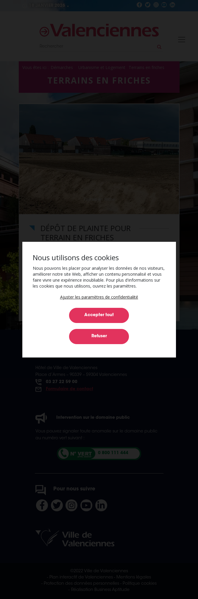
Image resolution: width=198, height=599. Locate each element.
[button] (99, 297)
